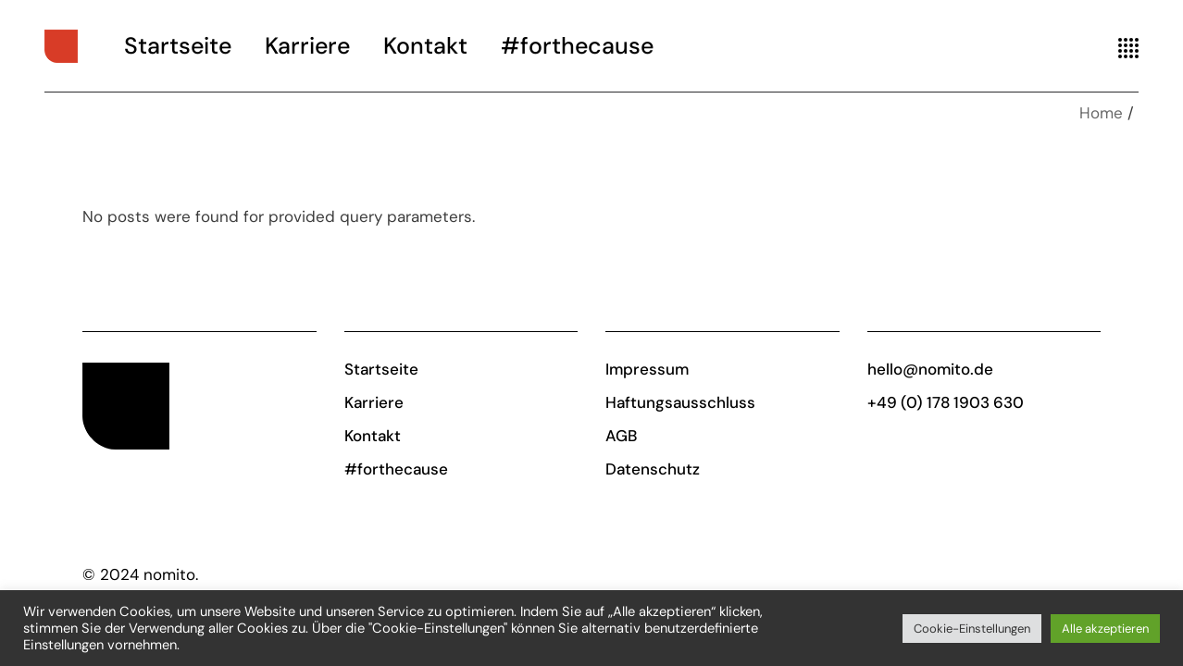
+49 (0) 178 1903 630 (945, 402)
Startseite (381, 369)
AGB (621, 436)
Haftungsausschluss (680, 402)
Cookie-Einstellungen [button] (972, 628)
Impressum (647, 369)
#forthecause (396, 469)
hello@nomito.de (930, 369)
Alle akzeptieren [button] (1105, 628)
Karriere (374, 402)
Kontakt (372, 436)
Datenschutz (652, 469)
